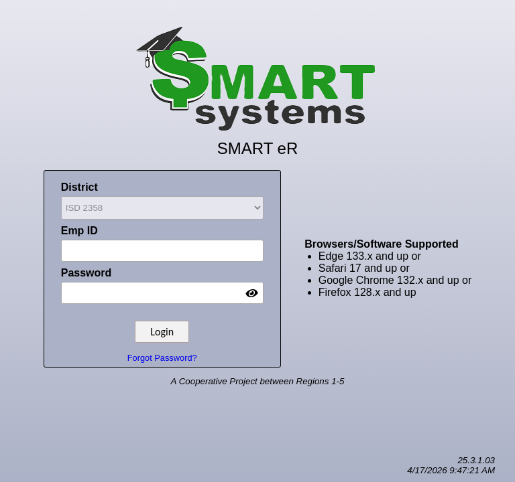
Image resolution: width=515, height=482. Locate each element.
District (162, 201)
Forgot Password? (162, 358)
